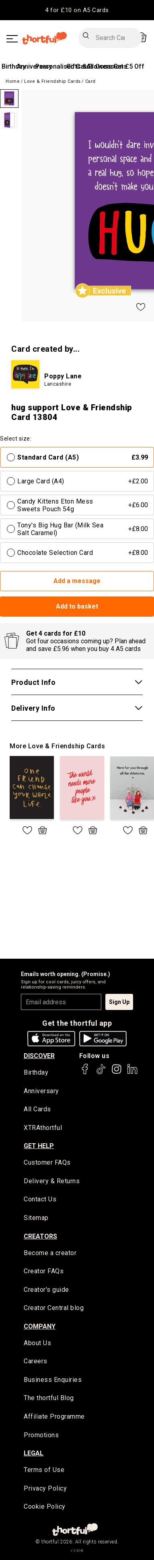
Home (13, 81)
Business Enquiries (53, 1380)
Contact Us (40, 1199)
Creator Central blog (54, 1308)
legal (33, 1453)
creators (40, 1236)
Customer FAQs (47, 1162)
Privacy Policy (45, 1488)
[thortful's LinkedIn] (132, 1073)
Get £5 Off (128, 66)
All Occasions (106, 66)
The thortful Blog (49, 1398)
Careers (35, 1361)
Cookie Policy (45, 1506)
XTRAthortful (43, 1128)
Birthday (14, 66)
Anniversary (41, 1091)
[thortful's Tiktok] (101, 1073)
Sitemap (36, 1218)
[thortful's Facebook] (85, 1073)
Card (90, 81)
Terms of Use (44, 1470)
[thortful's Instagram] (117, 1073)
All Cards (37, 1109)
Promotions (41, 1435)
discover (39, 1056)
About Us (37, 1343)
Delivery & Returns (52, 1181)
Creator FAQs (44, 1271)
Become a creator (50, 1253)
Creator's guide (46, 1289)
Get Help (39, 1146)
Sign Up (119, 1002)
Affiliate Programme (54, 1416)
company (39, 1326)
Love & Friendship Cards (52, 81)
